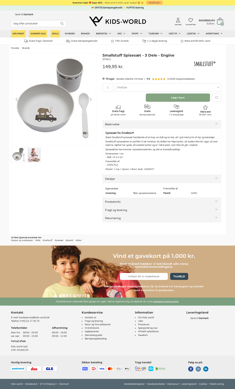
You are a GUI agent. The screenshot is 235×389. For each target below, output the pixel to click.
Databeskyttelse (156, 384)
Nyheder (70, 34)
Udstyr (175, 33)
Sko (121, 33)
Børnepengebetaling (96, 338)
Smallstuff (47, 240)
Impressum (173, 384)
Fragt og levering (116, 210)
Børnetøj (103, 33)
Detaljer (110, 179)
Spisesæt (59, 240)
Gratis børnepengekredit (81, 41)
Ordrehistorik (92, 328)
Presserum (143, 324)
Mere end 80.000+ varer (195, 41)
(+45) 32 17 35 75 (29, 321)
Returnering (113, 218)
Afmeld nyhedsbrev (148, 331)
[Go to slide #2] (34, 155)
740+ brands (120, 41)
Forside (15, 48)
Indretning (214, 33)
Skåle (37, 240)
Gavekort (143, 335)
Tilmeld (179, 276)
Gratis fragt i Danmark (38, 41)
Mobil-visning (217, 384)
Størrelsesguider (93, 335)
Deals (55, 34)
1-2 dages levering (154, 41)
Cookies (203, 384)
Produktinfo (113, 201)
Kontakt (17, 312)
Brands (85, 34)
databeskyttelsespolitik (166, 301)
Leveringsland (189, 384)
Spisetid (69, 240)
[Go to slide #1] (18, 155)
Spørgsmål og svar (148, 328)
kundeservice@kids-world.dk (34, 317)
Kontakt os (90, 317)
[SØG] (62, 24)
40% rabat (18, 34)
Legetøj (193, 33)
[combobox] (168, 87)
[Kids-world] (117, 21)
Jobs (140, 321)
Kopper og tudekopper (22, 240)
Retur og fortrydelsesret (98, 324)
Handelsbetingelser (134, 384)
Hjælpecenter (92, 331)
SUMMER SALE (38, 34)
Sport (137, 33)
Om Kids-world (146, 317)
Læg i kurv (178, 97)
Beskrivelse (112, 124)
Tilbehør (155, 33)
